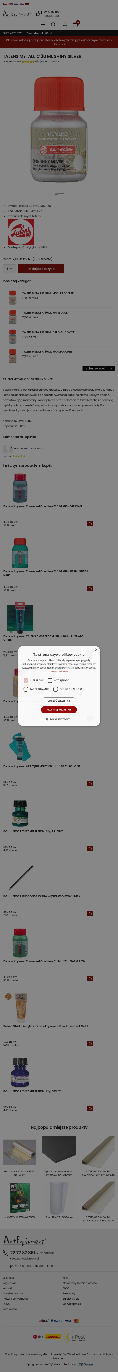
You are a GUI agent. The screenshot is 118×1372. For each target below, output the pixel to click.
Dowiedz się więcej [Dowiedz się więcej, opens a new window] (59, 671)
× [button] (96, 649)
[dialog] (59, 686)
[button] (59, 719)
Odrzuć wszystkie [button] (58, 700)
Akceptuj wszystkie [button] (59, 709)
